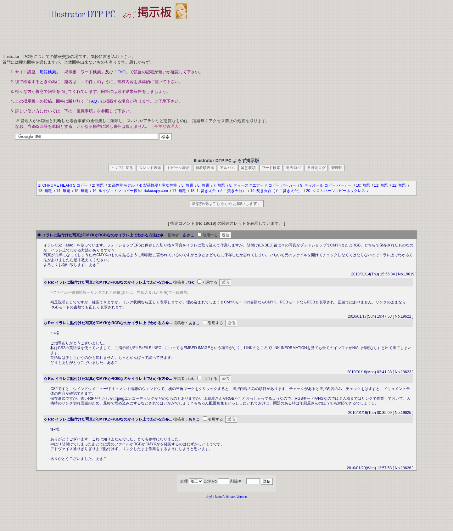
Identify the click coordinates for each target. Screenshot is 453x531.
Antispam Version (234, 497)
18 (192, 191)
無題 (100, 185)
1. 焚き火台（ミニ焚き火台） (222, 191)
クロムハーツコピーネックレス (339, 191)
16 (94, 191)
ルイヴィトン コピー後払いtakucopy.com (133, 191)
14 (58, 191)
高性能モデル (124, 185)
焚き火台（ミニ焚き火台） (279, 191)
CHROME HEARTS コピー (65, 185)
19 (252, 191)
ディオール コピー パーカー (329, 185)
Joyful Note (214, 497)
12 (394, 185)
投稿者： (175, 235)
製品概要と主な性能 (160, 185)
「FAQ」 (121, 72)
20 (308, 191)
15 (76, 191)
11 (376, 185)
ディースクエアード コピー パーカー (265, 185)
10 (358, 185)
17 (174, 191)
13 (40, 191)
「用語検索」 (48, 72)
